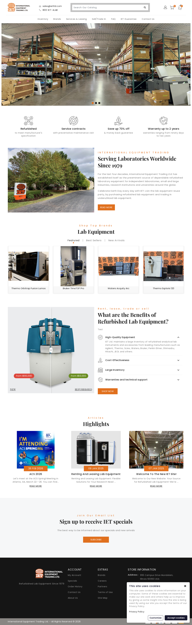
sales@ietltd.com (50, 6)
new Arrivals (116, 240)
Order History (75, 586)
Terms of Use (105, 592)
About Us (73, 597)
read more (36, 486)
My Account (74, 575)
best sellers (94, 240)
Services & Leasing (76, 19)
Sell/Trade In (99, 19)
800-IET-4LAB (48, 10)
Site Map (102, 597)
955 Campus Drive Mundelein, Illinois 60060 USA (156, 577)
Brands (57, 19)
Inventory (43, 19)
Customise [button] (156, 617)
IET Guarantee (129, 19)
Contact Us (148, 19)
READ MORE (106, 207)
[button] (92, 103)
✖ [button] (185, 586)
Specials (72, 580)
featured (74, 240)
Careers (102, 580)
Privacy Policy (136, 611)
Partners (102, 586)
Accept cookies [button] (176, 617)
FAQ (113, 19)
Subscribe (96, 539)
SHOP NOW (108, 391)
